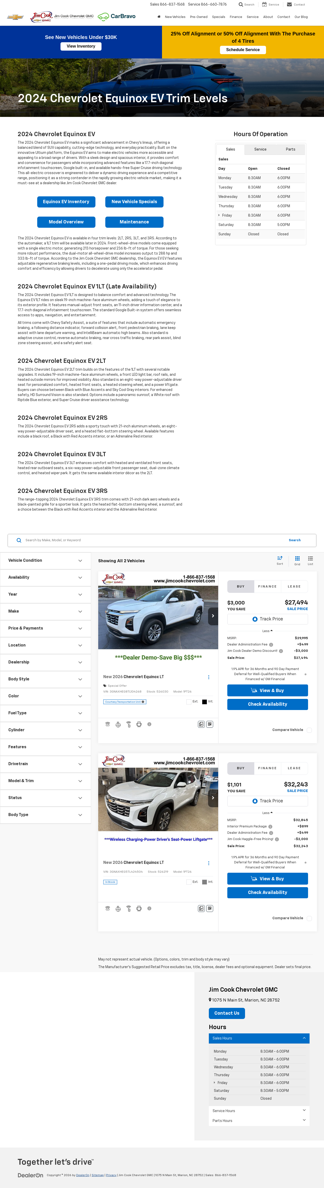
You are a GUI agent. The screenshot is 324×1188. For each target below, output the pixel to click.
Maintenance (134, 222)
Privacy (111, 1175)
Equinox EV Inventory (66, 202)
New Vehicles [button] (175, 17)
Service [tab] (260, 149)
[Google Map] (260, 313)
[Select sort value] (281, 561)
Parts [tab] (290, 149)
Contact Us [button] (226, 1013)
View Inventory (81, 46)
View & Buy (267, 690)
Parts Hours (259, 1120)
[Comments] (201, 724)
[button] (213, 616)
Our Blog (301, 17)
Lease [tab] (294, 586)
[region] (267, 659)
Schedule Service (243, 50)
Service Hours (259, 1111)
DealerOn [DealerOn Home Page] (82, 1175)
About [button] (268, 17)
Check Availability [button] (267, 704)
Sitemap (98, 1175)
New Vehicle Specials (134, 202)
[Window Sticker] (209, 724)
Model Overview (66, 222)
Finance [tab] (267, 586)
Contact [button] (283, 17)
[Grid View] (296, 561)
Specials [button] (218, 17)
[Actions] (208, 677)
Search (295, 540)
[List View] (310, 561)
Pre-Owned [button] (199, 17)
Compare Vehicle (287, 730)
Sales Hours (259, 1038)
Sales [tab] (230, 149)
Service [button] (253, 17)
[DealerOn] (31, 1175)
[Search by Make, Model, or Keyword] (155, 540)
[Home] (159, 17)
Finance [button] (236, 17)
